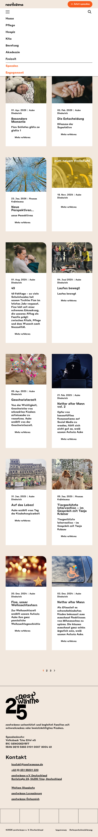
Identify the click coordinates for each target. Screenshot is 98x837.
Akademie (13, 52)
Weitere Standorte (20, 788)
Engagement (15, 72)
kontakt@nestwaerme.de (24, 764)
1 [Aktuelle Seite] (43, 670)
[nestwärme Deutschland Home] (14, 4)
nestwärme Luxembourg (24, 793)
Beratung (12, 45)
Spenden (12, 66)
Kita (9, 38)
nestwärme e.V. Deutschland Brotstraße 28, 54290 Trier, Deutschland (34, 777)
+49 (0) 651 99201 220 (22, 770)
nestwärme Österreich (22, 799)
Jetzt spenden (82, 4)
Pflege (10, 25)
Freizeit (11, 59)
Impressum (61, 830)
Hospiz (10, 32)
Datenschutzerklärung (81, 830)
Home (10, 18)
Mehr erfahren (21, 137)
